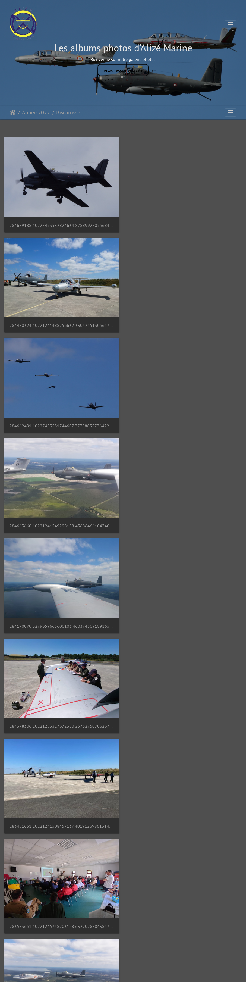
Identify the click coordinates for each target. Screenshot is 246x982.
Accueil (13, 112)
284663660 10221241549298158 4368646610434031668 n (184, 324)
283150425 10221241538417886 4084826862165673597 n (61, 724)
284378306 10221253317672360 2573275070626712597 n (184, 424)
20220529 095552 (27, 923)
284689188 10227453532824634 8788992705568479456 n (61, 224)
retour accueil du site (123, 70)
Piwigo (135, 972)
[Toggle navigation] (230, 24)
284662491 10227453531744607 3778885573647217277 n (61, 325)
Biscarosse (68, 112)
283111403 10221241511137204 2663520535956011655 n (184, 624)
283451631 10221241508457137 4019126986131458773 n (61, 524)
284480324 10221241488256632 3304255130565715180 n (184, 224)
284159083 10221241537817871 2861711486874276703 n (61, 624)
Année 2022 (36, 112)
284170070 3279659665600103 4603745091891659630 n (61, 424)
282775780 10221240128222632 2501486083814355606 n (61, 824)
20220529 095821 (150, 724)
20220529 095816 (150, 824)
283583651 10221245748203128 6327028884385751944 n (184, 524)
